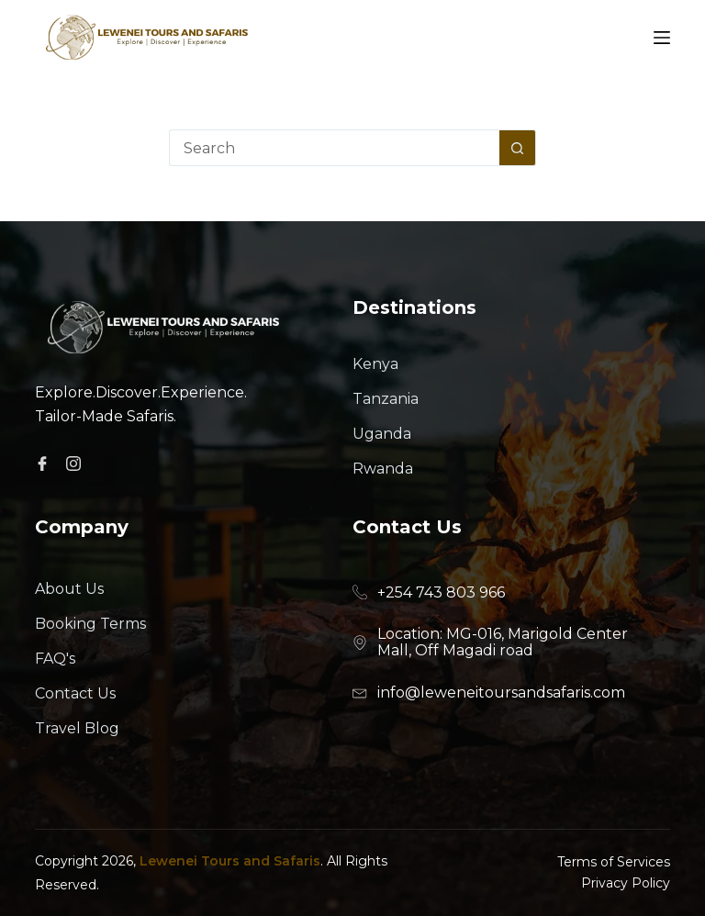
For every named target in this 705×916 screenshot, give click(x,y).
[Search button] (517, 147)
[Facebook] (45, 463)
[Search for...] (334, 147)
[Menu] (662, 37)
